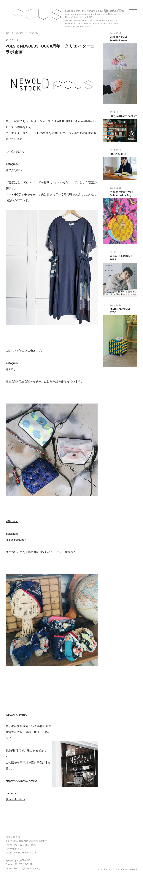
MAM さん (12, 521)
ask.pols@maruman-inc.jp (27, 868)
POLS (37, 14)
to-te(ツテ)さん (15, 151)
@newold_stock (15, 799)
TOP (8, 33)
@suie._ (10, 369)
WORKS (20, 33)
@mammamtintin (16, 539)
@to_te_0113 (14, 170)
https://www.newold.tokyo (21, 781)
